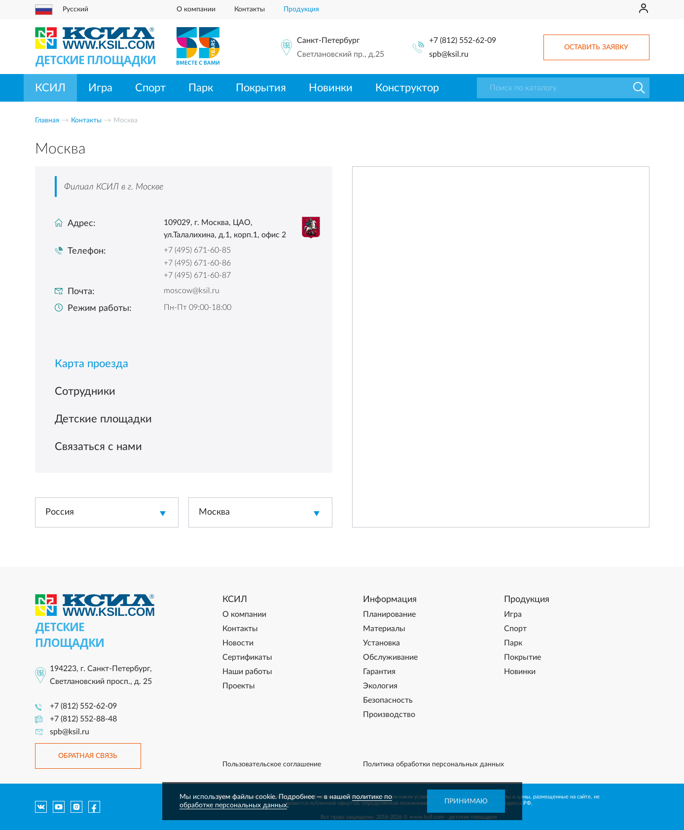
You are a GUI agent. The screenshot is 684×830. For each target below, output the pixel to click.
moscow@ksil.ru (191, 291)
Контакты (249, 9)
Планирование (389, 614)
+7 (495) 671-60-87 (197, 275)
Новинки (331, 87)
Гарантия (379, 672)
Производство (389, 714)
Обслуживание (390, 657)
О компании (196, 9)
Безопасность (388, 700)
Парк (200, 87)
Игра (100, 87)
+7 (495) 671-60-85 (197, 250)
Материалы (384, 629)
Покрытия (261, 87)
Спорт (150, 87)
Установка (381, 643)
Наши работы (247, 672)
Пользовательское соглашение (271, 764)
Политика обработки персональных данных (433, 764)
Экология (380, 686)
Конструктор (407, 87)
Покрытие (522, 657)
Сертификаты (247, 657)
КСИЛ (50, 87)
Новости (237, 643)
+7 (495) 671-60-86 (197, 263)
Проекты (238, 686)
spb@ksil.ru (448, 54)
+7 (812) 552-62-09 (462, 40)
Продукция (301, 9)
